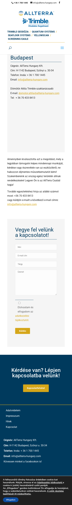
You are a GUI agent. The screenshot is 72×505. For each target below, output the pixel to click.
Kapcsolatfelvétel (36, 388)
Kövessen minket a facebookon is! (23, 461)
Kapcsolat (11, 426)
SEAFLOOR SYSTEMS (19, 35)
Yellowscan (41, 35)
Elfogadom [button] (10, 500)
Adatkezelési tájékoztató (49, 482)
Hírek (9, 421)
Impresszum (13, 415)
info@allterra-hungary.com (33, 79)
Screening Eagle (18, 39)
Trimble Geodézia (18, 31)
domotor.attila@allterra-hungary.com (39, 93)
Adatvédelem (13, 410)
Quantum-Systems (43, 31)
